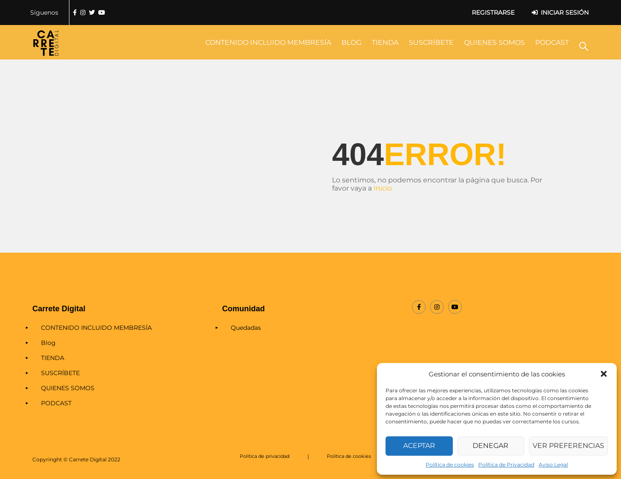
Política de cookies (450, 464)
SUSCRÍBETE (431, 42)
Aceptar (420, 446)
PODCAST (552, 42)
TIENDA (385, 42)
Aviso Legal (553, 464)
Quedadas (246, 328)
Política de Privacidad (506, 464)
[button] (603, 373)
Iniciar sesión (565, 12)
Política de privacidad (265, 456)
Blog (351, 42)
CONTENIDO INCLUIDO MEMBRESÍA (268, 42)
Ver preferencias (569, 446)
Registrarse (493, 12)
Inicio (382, 188)
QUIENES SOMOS (494, 42)
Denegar (493, 446)
